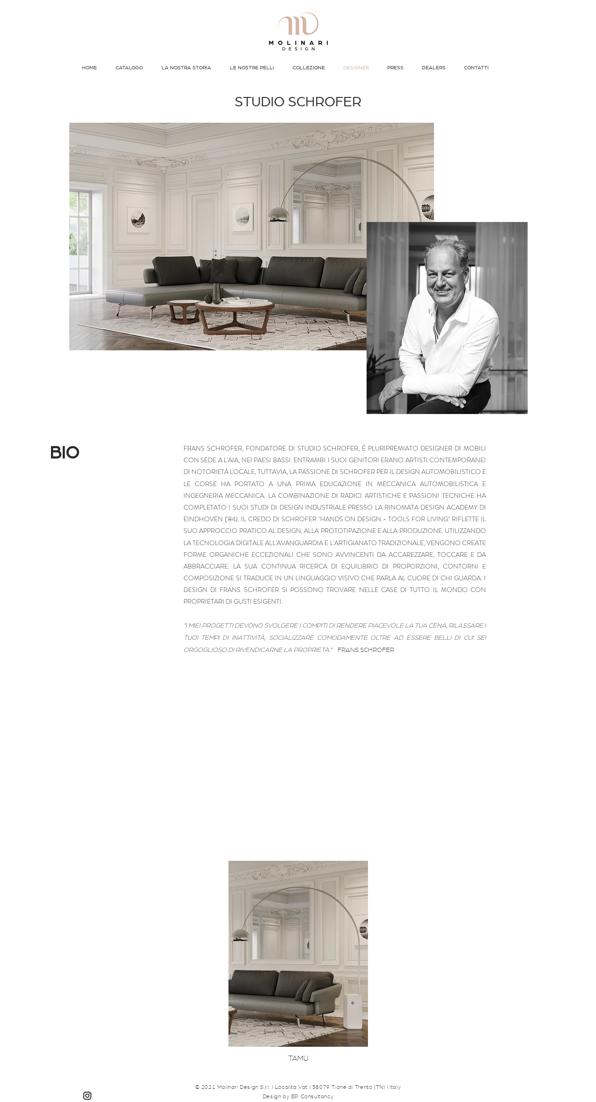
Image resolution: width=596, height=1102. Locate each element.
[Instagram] (87, 1095)
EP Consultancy (312, 1096)
